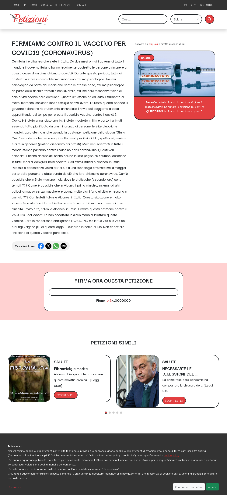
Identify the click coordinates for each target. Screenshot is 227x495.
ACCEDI (188, 5)
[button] (106, 412)
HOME (16, 5)
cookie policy (171, 455)
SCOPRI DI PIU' (66, 395)
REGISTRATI (207, 5)
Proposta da (141, 44)
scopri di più (178, 44)
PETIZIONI (30, 5)
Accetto (212, 487)
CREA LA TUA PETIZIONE (56, 5)
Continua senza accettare (189, 487)
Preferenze (14, 487)
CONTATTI (81, 5)
